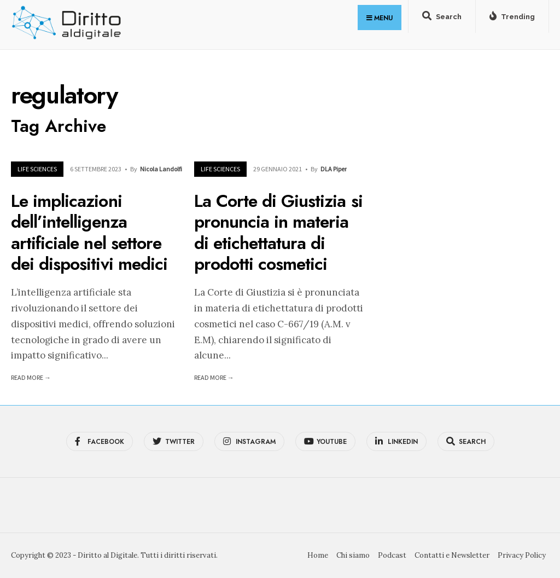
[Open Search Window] (442, 18)
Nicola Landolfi (161, 169)
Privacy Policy (522, 555)
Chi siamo (353, 555)
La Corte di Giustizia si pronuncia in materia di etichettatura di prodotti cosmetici (278, 232)
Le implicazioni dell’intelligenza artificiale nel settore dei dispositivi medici (89, 232)
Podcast (392, 555)
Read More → (31, 377)
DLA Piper (333, 169)
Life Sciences (37, 169)
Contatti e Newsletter (452, 555)
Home (317, 555)
